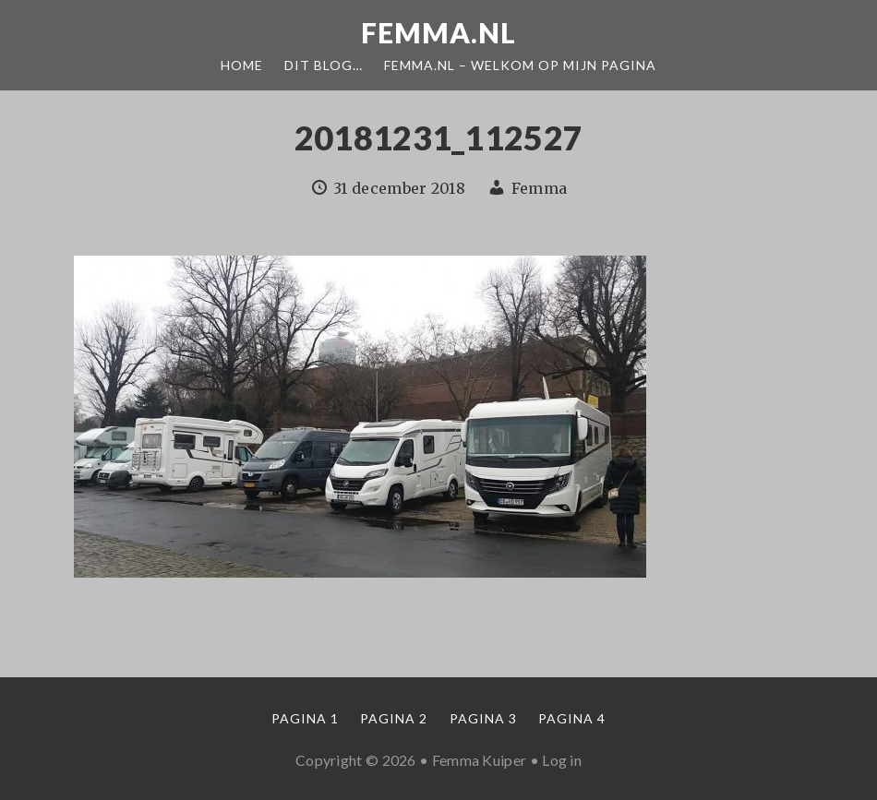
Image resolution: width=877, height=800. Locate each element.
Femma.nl (438, 32)
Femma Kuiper (479, 760)
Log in (562, 760)
